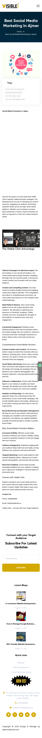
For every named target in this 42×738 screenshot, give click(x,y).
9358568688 (21, 703)
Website (21, 662)
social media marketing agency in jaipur (15, 99)
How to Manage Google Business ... (21, 624)
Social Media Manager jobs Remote (13, 92)
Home (19, 31)
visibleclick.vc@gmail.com (21, 707)
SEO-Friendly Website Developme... (21, 644)
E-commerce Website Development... (21, 604)
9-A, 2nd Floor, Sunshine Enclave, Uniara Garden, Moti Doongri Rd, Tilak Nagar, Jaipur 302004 (23, 695)
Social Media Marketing (21, 672)
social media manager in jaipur (12, 96)
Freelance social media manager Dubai (14, 89)
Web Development (21, 667)
